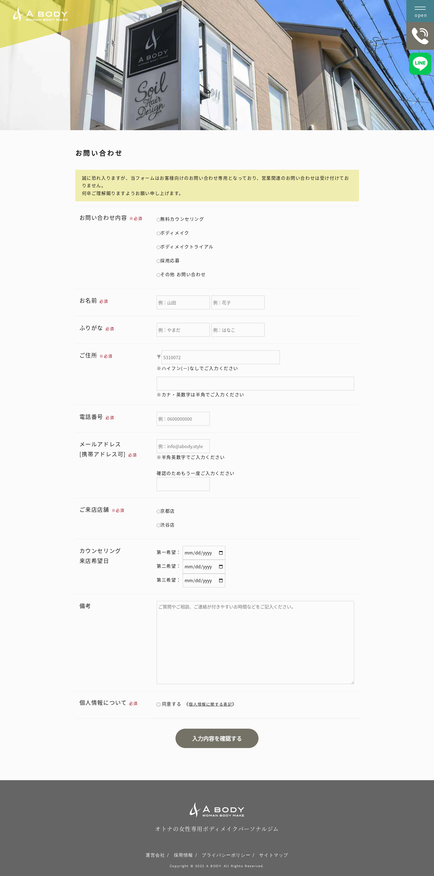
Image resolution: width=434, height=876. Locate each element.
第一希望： (169, 552)
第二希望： (169, 565)
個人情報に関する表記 (210, 704)
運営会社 (155, 855)
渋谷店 (166, 524)
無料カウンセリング (180, 218)
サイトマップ (273, 855)
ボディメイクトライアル (185, 246)
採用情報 (183, 855)
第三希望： (169, 579)
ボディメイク (173, 232)
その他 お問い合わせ (181, 274)
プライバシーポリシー (226, 855)
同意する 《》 (197, 703)
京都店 (166, 510)
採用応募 (168, 260)
